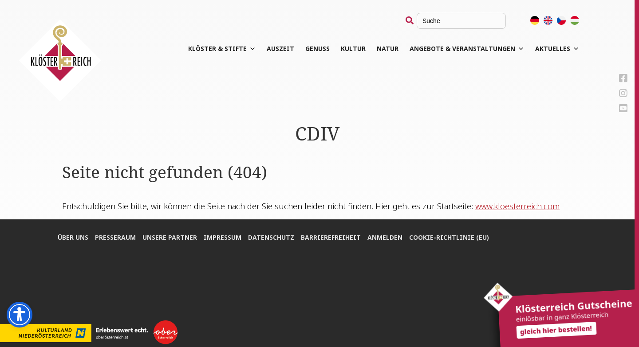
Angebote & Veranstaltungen (467, 48)
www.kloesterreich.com (517, 206)
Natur (387, 48)
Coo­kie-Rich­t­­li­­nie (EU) (449, 237)
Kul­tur (353, 48)
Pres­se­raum (115, 237)
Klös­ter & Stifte (222, 48)
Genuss (317, 48)
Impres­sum (222, 237)
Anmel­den (384, 237)
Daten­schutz (271, 237)
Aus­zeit (280, 48)
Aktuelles (557, 48)
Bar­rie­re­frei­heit (331, 237)
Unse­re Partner (169, 237)
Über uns (73, 237)
